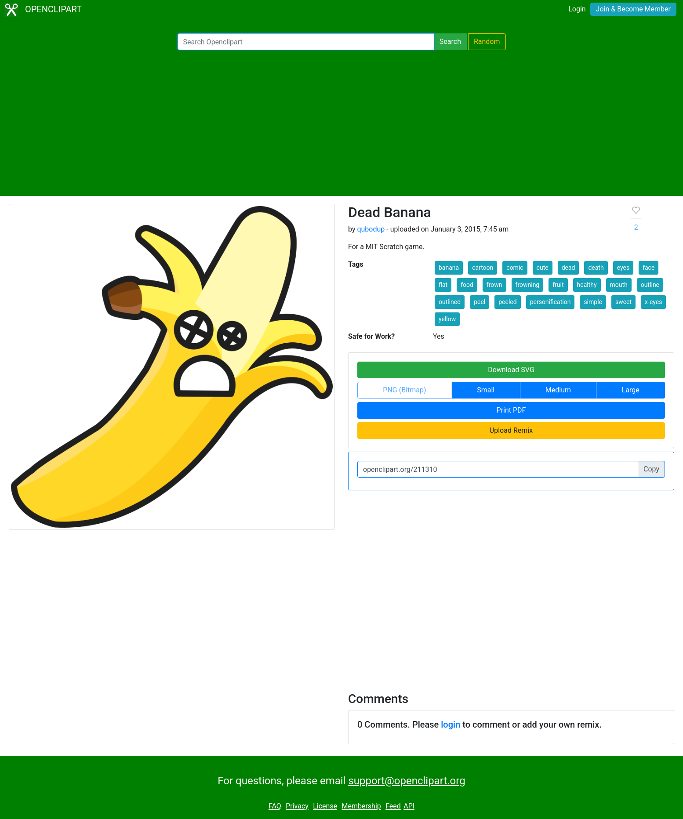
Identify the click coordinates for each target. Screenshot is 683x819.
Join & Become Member (633, 9)
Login (576, 9)
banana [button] (449, 267)
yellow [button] (447, 319)
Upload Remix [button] (511, 430)
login (450, 724)
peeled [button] (507, 301)
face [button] (648, 267)
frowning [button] (528, 284)
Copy (651, 469)
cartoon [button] (482, 267)
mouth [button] (619, 284)
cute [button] (543, 267)
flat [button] (443, 284)
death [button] (595, 267)
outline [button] (650, 284)
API (408, 806)
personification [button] (550, 301)
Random (487, 41)
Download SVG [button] (511, 370)
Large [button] (630, 390)
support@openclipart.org (406, 781)
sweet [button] (623, 301)
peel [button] (479, 301)
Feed (393, 806)
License (325, 806)
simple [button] (593, 301)
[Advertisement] (341, 123)
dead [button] (568, 267)
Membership (361, 806)
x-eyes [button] (653, 301)
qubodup (371, 229)
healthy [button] (587, 284)
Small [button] (485, 390)
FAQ (275, 806)
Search (450, 41)
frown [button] (494, 284)
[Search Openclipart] (306, 41)
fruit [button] (557, 284)
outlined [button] (450, 301)
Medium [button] (558, 390)
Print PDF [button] (511, 410)
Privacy (297, 806)
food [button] (467, 284)
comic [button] (514, 267)
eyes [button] (623, 267)
